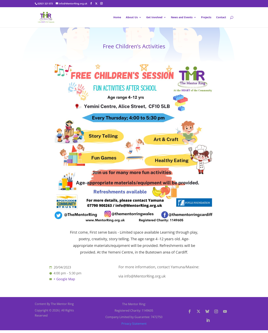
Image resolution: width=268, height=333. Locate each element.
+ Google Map (64, 279)
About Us (132, 17)
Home (117, 17)
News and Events (182, 17)
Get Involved (154, 17)
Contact (221, 17)
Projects (206, 17)
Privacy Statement (134, 324)
